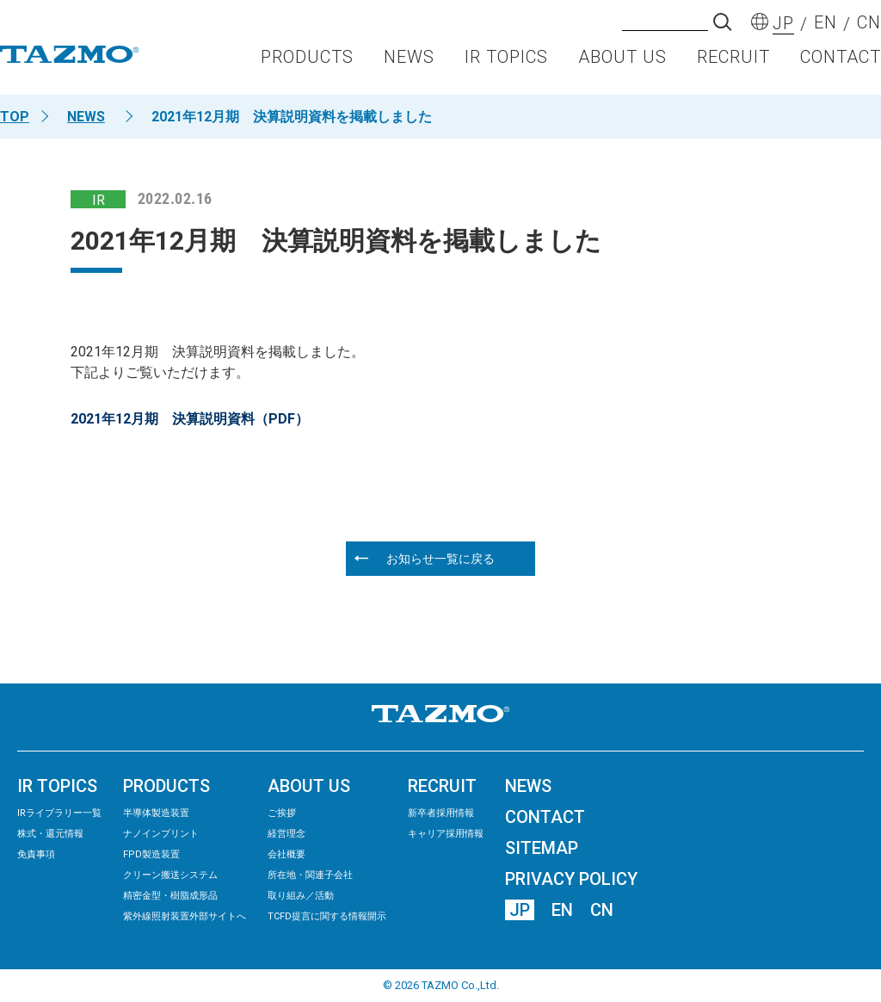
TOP (14, 116)
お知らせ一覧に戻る (440, 559)
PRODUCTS (307, 65)
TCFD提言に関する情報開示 (327, 916)
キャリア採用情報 (446, 833)
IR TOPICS (506, 65)
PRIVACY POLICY (571, 879)
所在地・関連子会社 (310, 875)
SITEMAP (541, 848)
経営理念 (286, 833)
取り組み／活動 (301, 895)
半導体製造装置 (156, 813)
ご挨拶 (282, 813)
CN (601, 910)
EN (562, 910)
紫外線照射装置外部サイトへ (184, 916)
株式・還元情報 (50, 833)
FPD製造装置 (151, 854)
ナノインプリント (161, 833)
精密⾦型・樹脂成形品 (170, 895)
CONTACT (840, 65)
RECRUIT (733, 65)
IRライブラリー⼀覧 (59, 813)
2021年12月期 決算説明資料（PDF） (190, 419)
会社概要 (286, 854)
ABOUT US (622, 65)
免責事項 (36, 854)
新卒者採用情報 (441, 813)
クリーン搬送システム (170, 875)
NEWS (409, 65)
